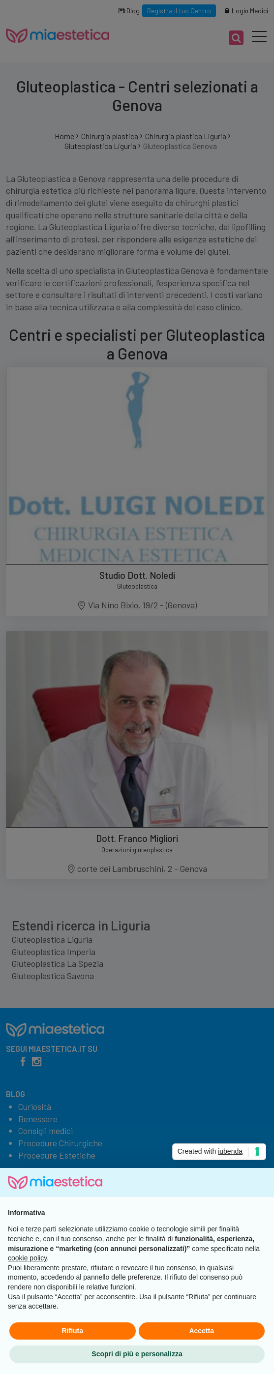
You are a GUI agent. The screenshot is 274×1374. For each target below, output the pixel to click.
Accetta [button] (201, 1331)
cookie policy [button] (27, 1258)
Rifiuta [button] (72, 1331)
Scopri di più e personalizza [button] (136, 1354)
